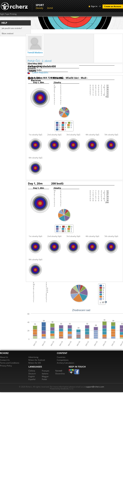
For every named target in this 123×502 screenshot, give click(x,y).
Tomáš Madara (35, 53)
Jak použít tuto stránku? (12, 28)
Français (45, 370)
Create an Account (112, 6)
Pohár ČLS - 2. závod (39, 61)
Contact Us (5, 360)
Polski (44, 379)
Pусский (58, 370)
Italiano (45, 373)
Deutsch (32, 373)
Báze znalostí (7, 33)
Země (50, 7)
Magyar (45, 376)
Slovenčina (60, 373)
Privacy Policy (6, 365)
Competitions (63, 360)
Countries (61, 357)
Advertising (33, 357)
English (31, 376)
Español (31, 379)
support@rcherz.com (95, 386)
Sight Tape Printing (8, 14)
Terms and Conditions (9, 362)
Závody (39, 7)
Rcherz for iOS (34, 362)
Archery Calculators (65, 362)
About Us (4, 357)
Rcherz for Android (36, 360)
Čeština (31, 370)
